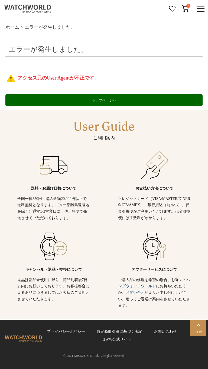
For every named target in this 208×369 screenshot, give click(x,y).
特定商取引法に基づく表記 (119, 332)
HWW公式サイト (116, 339)
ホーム (12, 27)
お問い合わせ (137, 293)
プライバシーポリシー (66, 332)
